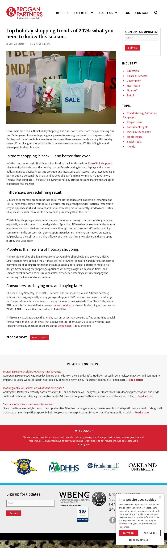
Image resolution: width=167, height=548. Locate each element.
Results (62, 13)
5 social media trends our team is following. (28, 404)
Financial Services (137, 76)
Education (133, 71)
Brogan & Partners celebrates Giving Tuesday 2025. (32, 371)
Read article (136, 380)
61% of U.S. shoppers (100, 163)
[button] (156, 13)
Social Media (134, 141)
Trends (44, 337)
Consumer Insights (137, 127)
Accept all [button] (129, 533)
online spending (62, 305)
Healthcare (133, 85)
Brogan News (134, 122)
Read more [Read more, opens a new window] (124, 527)
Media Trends (134, 137)
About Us (109, 13)
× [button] (160, 497)
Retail (34, 337)
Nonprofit (132, 90)
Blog (126, 13)
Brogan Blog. (65, 325)
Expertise (85, 13)
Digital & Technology (139, 132)
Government (134, 80)
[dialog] (140, 519)
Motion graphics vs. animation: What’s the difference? (33, 388)
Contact (142, 13)
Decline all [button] (150, 533)
